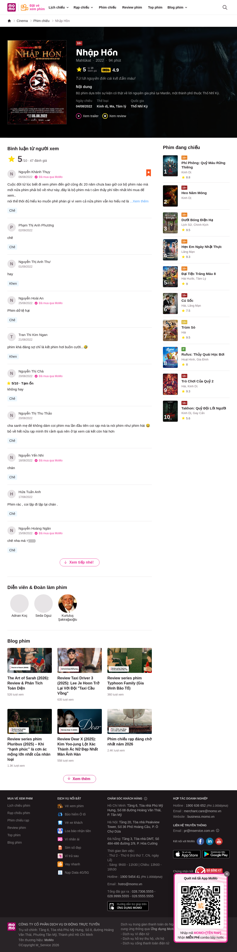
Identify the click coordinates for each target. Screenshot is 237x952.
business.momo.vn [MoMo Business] (201, 816)
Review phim (132, 7)
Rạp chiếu (84, 7)
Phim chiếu (107, 7)
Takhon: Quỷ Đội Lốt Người (203, 408)
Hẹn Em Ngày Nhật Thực (201, 247)
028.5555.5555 (142, 896)
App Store (186, 854)
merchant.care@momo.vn (202, 811)
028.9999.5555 (118, 896)
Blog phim (178, 7)
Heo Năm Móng (194, 193)
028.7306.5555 (142, 891)
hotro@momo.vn (130, 884)
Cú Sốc (187, 300)
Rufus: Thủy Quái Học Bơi (202, 354)
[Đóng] (227, 874)
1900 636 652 (207, 805)
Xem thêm (78, 778)
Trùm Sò (188, 327)
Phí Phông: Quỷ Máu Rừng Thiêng (203, 165)
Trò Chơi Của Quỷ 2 (197, 381)
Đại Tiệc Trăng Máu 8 (198, 274)
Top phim (155, 7)
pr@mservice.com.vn (199, 831)
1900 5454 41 (130, 877)
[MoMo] (9, 21)
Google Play (216, 854)
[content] (29, 673)
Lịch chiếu (59, 7)
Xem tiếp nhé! (79, 562)
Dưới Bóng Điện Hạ (197, 220)
